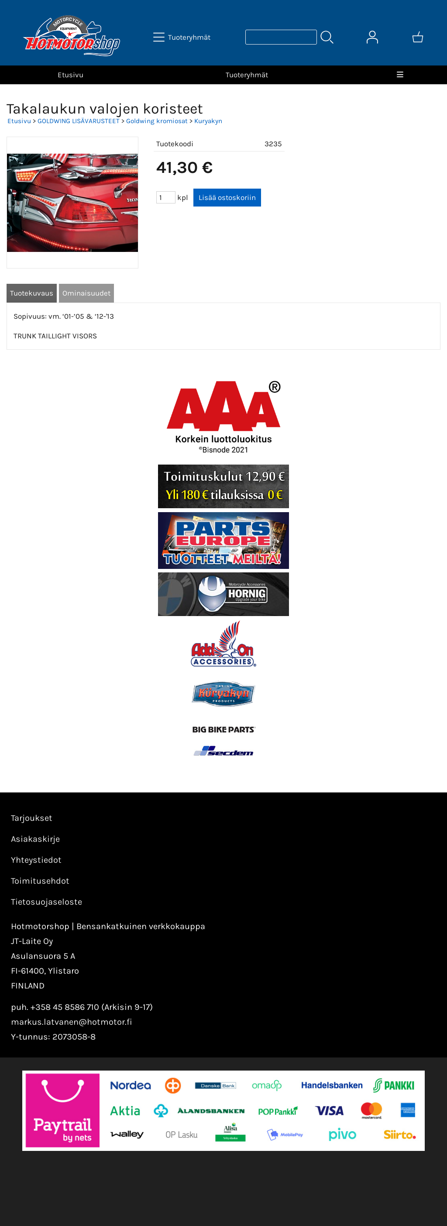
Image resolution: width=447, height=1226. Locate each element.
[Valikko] (400, 74)
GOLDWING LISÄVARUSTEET (79, 121)
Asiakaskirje (35, 839)
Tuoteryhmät (247, 74)
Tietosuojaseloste (46, 902)
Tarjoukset (31, 818)
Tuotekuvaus (31, 293)
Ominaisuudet (86, 293)
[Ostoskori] (417, 37)
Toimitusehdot (40, 881)
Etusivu (70, 74)
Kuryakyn (208, 121)
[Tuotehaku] (281, 37)
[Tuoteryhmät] (182, 37)
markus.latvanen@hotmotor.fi (71, 1022)
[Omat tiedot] (372, 37)
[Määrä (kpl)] (165, 197)
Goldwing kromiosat (157, 121)
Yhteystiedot (36, 860)
